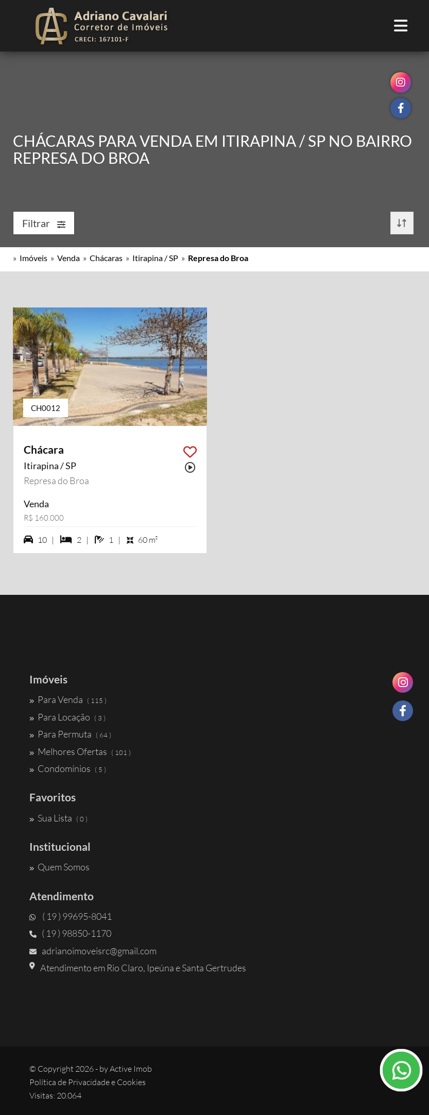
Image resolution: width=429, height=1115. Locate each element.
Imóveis (33, 258)
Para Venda (68, 699)
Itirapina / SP (155, 258)
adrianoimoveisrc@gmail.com (93, 950)
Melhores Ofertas (80, 751)
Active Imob (131, 1068)
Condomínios (67, 768)
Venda (68, 258)
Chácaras (106, 258)
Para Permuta (70, 734)
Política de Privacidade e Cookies (87, 1082)
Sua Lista (58, 818)
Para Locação (67, 717)
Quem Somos (59, 866)
